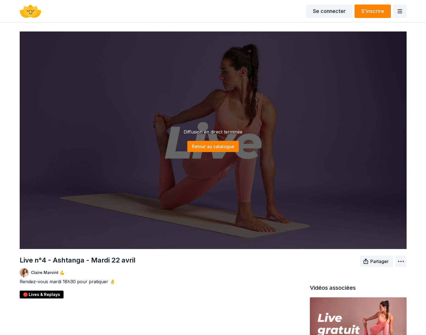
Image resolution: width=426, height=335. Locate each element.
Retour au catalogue (213, 146)
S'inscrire (372, 11)
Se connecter (329, 11)
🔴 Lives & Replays (41, 294)
